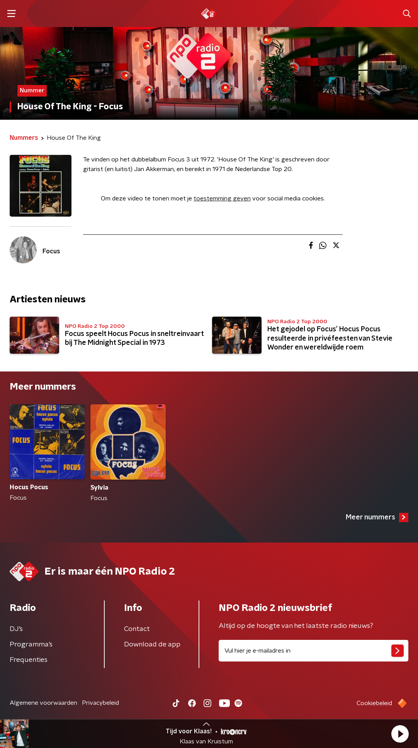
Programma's (31, 644)
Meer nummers (377, 517)
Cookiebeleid (374, 703)
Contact (137, 629)
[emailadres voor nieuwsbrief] (313, 650)
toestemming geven (222, 198)
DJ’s (16, 629)
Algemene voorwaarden (43, 703)
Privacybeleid (100, 703)
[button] (399, 733)
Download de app (152, 644)
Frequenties (29, 659)
